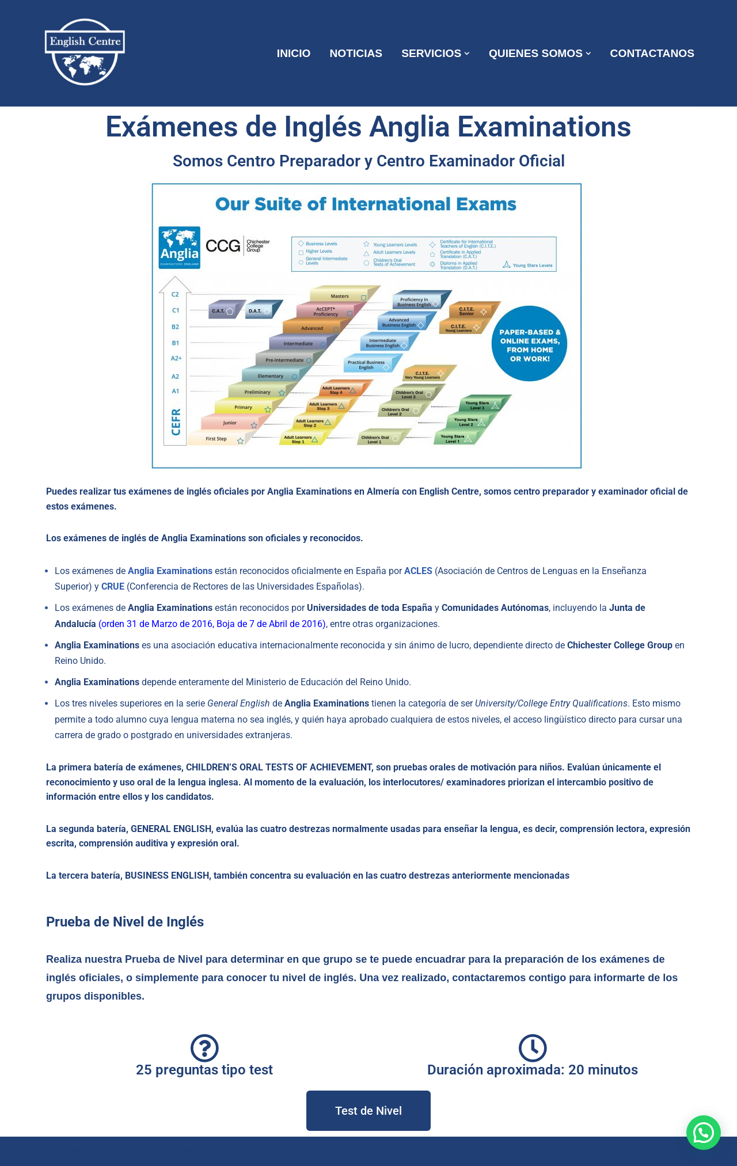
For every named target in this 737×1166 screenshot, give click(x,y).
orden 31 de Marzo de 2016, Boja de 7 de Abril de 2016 (211, 623)
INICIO (294, 53)
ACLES (418, 570)
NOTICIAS (355, 53)
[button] (467, 53)
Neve (51, 1151)
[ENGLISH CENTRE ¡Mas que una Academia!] (86, 53)
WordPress (172, 1151)
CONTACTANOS (652, 53)
